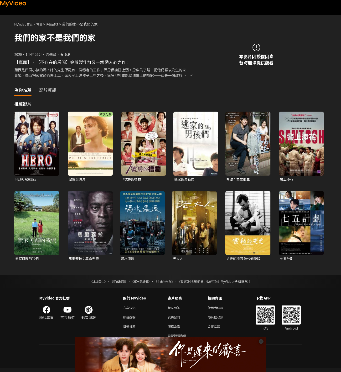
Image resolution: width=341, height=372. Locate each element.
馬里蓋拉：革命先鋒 (85, 259)
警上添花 (287, 179)
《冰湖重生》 (90, 282)
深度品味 (57, 23)
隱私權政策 (219, 318)
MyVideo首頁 (25, 23)
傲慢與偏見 (78, 179)
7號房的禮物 (132, 179)
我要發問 (175, 318)
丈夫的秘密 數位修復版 (244, 259)
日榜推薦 (130, 328)
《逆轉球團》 (113, 282)
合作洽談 (218, 328)
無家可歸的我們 (27, 259)
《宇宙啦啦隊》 (165, 282)
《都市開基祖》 (138, 282)
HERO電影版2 (26, 179)
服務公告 (175, 328)
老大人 (178, 259)
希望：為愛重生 (238, 179)
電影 (43, 23)
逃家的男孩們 (185, 179)
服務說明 (130, 318)
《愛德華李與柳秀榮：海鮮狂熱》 (205, 282)
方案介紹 (130, 308)
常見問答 (175, 308)
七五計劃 (287, 259)
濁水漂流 (128, 259)
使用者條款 (219, 308)
